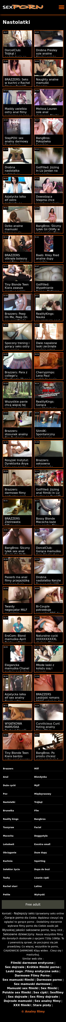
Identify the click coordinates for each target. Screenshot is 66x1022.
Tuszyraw (8, 827)
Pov (5, 794)
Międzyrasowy (42, 794)
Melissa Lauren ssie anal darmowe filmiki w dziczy (47, 113)
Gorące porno (14, 917)
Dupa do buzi (42, 869)
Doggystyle (41, 836)
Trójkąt (38, 802)
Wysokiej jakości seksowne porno (25, 930)
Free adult (33, 904)
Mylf (36, 785)
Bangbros (40, 819)
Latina (38, 886)
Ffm (36, 810)
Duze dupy (40, 852)
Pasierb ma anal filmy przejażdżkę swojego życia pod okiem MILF (17, 582)
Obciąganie (9, 852)
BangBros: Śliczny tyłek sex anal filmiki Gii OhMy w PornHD (17, 553)
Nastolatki (9, 802)
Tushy (6, 878)
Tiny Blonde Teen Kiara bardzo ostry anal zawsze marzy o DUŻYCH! (17, 758)
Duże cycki (9, 785)
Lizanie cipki (41, 878)
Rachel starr (10, 886)
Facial (37, 827)
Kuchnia (7, 861)
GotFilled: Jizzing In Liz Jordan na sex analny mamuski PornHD (48, 172)
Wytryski (39, 894)
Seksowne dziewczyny (18, 934)
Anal (5, 777)
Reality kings (10, 819)
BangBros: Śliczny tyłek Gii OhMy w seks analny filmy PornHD (48, 231)
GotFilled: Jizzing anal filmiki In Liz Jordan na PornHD (48, 493)
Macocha (8, 836)
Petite (6, 894)
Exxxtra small (42, 844)
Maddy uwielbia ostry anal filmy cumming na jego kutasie (17, 113)
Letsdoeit (8, 844)
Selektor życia (11, 869)
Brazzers (8, 768)
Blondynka (40, 777)
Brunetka (8, 810)
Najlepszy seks (24, 913)
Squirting (39, 861)
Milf (36, 768)
